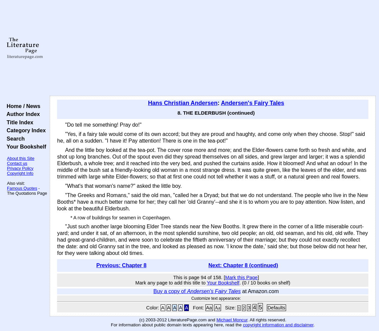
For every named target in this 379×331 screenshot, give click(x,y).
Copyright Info (20, 173)
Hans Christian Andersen (183, 103)
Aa (209, 307)
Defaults (276, 307)
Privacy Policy (20, 168)
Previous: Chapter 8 (121, 265)
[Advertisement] (213, 48)
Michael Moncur (231, 319)
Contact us (17, 163)
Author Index (22, 114)
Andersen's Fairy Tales (252, 103)
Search (14, 139)
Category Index (25, 130)
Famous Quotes (22, 188)
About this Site (21, 158)
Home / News (22, 106)
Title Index (18, 122)
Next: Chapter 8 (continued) (243, 265)
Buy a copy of (197, 291)
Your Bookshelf (25, 147)
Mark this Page (241, 277)
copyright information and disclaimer (278, 324)
